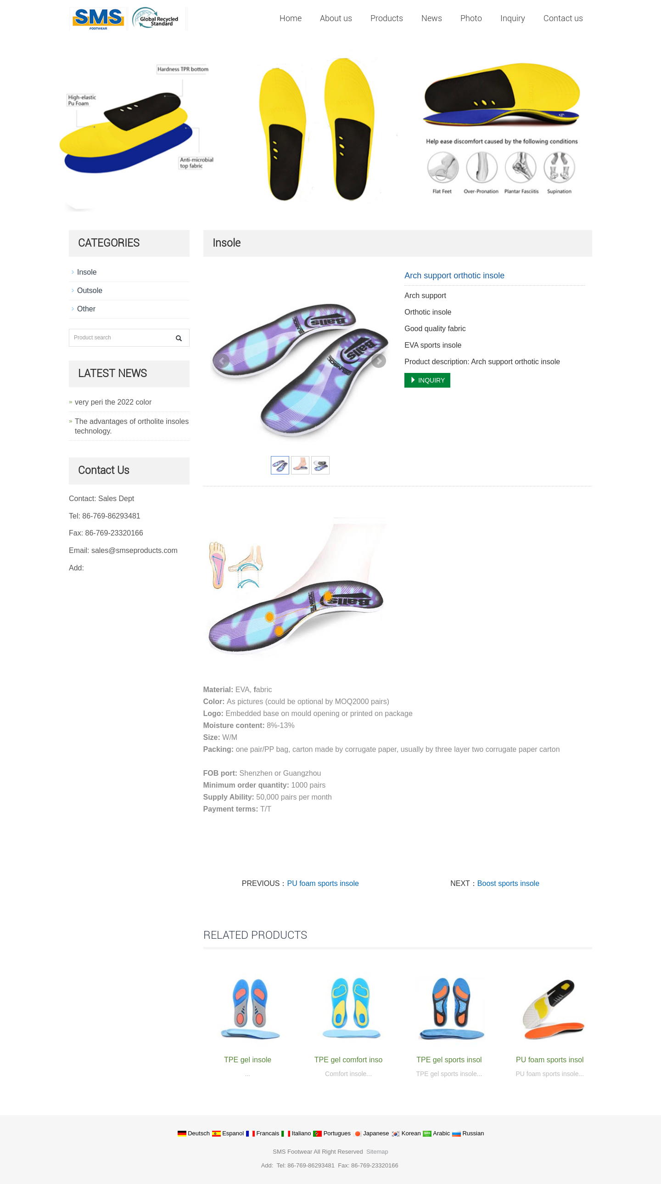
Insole (87, 272)
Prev (222, 361)
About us (336, 18)
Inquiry (512, 18)
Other (86, 309)
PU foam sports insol (550, 1060)
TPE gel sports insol (449, 1060)
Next (378, 361)
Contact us (563, 18)
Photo (471, 18)
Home (291, 18)
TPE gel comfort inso (348, 1060)
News (431, 18)
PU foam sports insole (323, 883)
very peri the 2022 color (113, 402)
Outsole (89, 290)
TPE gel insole (247, 1060)
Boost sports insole (508, 883)
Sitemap (377, 1151)
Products (386, 18)
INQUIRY (427, 380)
